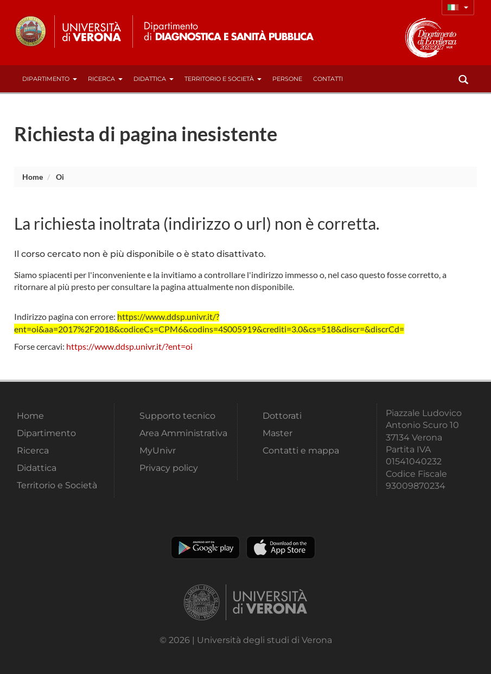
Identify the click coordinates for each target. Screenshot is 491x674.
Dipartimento (49, 79)
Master (277, 433)
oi (60, 176)
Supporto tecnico (177, 416)
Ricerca (105, 79)
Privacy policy (168, 468)
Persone (287, 79)
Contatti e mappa (301, 450)
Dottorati (282, 416)
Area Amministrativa (183, 433)
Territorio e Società (223, 79)
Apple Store (281, 547)
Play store (205, 547)
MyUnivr (157, 450)
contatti (328, 79)
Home (32, 176)
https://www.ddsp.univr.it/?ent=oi (129, 346)
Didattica (153, 79)
